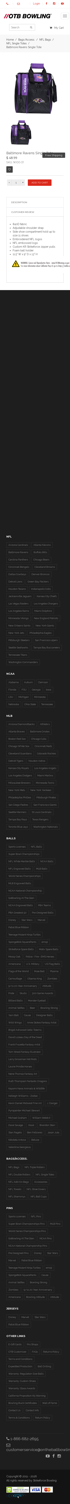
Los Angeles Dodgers (20, 775)
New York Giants (45, 625)
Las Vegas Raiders (18, 603)
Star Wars (26, 920)
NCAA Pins (46, 1238)
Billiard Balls (15, 1000)
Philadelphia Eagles (40, 632)
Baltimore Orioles (39, 731)
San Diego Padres (18, 804)
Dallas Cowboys (17, 574)
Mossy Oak (14, 956)
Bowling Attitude (35, 1297)
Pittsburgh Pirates (46, 797)
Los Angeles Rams (18, 610)
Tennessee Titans (17, 654)
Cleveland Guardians (20, 753)
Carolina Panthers (18, 559)
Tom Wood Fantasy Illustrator (24, 1051)
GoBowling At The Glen (21, 898)
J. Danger (52, 1103)
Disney (12, 920)
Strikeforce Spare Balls (21, 949)
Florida (12, 689)
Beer (32, 1007)
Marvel (41, 920)
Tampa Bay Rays (17, 819)
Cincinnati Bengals (18, 567)
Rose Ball (39, 971)
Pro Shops (32, 1344)
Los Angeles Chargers (46, 603)
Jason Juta (53, 1132)
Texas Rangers (40, 819)
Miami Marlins (45, 775)
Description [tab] (19, 202)
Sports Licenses (17, 846)
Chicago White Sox (18, 746)
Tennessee (47, 704)
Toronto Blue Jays (18, 826)
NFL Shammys (16, 1196)
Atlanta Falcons (42, 545)
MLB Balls (41, 868)
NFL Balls (36, 846)
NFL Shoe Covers (36, 1189)
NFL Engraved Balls (19, 868)
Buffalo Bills (40, 552)
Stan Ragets (15, 1132)
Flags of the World (18, 971)
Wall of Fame (49, 1403)
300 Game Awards (42, 993)
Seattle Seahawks (18, 647)
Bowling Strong (49, 1007)
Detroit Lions (15, 581)
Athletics (45, 724)
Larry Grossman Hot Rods (22, 1059)
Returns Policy (51, 1351)
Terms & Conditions (19, 1417)
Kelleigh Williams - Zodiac (23, 1095)
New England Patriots (46, 618)
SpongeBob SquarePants (22, 942)
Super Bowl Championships (23, 854)
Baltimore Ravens (18, 552)
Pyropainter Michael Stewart (24, 1110)
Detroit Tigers (15, 760)
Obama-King (34, 978)
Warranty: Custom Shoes (22, 1381)
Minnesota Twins (45, 782)
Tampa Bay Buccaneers (46, 647)
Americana (14, 964)
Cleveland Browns (45, 567)
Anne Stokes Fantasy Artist (41, 1022)
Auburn (28, 682)
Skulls (23, 993)
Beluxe (35, 1139)
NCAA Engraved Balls (20, 905)
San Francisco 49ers (46, 640)
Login (36, 3)
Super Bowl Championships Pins (26, 1223)
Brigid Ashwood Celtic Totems (24, 1029)
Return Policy (42, 1417)
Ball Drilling (44, 1366)
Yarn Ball (13, 1015)
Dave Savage (15, 1125)
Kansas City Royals (18, 768)
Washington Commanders (23, 662)
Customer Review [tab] (22, 212)
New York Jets (16, 632)
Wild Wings (15, 1022)
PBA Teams (44, 905)
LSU (10, 697)
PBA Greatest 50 (17, 912)
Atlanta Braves (16, 731)
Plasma (54, 971)
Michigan (23, 697)
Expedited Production (20, 1366)
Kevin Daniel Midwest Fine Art (25, 1103)
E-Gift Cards (14, 1344)
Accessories (40, 1181)
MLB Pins (55, 1223)
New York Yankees (40, 790)
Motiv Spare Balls (48, 949)
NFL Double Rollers (19, 1174)
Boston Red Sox (17, 738)
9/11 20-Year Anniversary (22, 986)
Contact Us (14, 1410)
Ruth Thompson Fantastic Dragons (27, 1081)
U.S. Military (32, 964)
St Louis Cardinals (41, 812)
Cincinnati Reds (43, 746)
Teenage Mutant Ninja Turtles (24, 934)
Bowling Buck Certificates (22, 1403)
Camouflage (15, 978)
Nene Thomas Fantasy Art (22, 1073)
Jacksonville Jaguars (19, 596)
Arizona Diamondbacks (21, 724)
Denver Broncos (40, 574)
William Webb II (41, 1117)
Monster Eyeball (37, 1000)
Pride (11, 993)
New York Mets (16, 790)
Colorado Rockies (46, 753)
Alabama (13, 682)
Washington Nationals (45, 826)
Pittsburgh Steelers (18, 640)
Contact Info (32, 1410)
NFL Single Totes (16, 43)
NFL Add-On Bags (18, 1181)
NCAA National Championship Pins (27, 1245)
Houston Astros (37, 760)
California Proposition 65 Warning (27, 1395)
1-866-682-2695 (22, 1438)
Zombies (52, 978)
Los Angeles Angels (45, 768)
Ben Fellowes (34, 1132)
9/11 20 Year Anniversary (38, 1289)
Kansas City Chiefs (47, 596)
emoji (45, 942)
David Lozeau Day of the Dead (25, 1037)
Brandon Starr (47, 1125)
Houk (31, 1125)
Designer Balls (44, 1015)
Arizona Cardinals (18, 545)
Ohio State (30, 704)
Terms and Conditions (20, 1359)
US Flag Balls (52, 964)
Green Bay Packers (38, 581)
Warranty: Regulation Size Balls (25, 1373)
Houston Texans (17, 589)
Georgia (36, 689)
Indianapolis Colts (41, 589)
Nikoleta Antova (17, 1139)
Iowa (48, 689)
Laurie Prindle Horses (20, 1066)
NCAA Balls (46, 861)
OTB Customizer (17, 1351)
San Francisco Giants (45, 804)
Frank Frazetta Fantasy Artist (24, 1044)
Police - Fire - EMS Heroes (40, 956)
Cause (27, 1015)
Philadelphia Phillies (19, 797)
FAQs (35, 1351)
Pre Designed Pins (18, 1253)
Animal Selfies (16, 1007)
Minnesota (40, 697)
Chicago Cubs (38, 738)
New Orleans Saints (19, 625)
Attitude (46, 986)
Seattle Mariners (17, 812)
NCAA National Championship (25, 890)
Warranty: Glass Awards (21, 1388)
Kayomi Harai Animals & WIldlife (26, 1088)
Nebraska (13, 704)
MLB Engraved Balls (19, 883)
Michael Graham (17, 1117)
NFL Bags (13, 1167)
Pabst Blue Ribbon (18, 927)
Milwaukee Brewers (19, 782)
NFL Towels (14, 1189)
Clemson (43, 682)
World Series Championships (24, 876)
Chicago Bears (41, 559)
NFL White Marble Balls (21, 861)
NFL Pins (36, 1216)
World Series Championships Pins (27, 1231)
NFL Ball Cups (38, 1196)
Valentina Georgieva (19, 1147)
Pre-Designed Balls (42, 912)
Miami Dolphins (43, 610)
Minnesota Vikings (18, 618)
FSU (24, 689)
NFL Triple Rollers (34, 1167)
